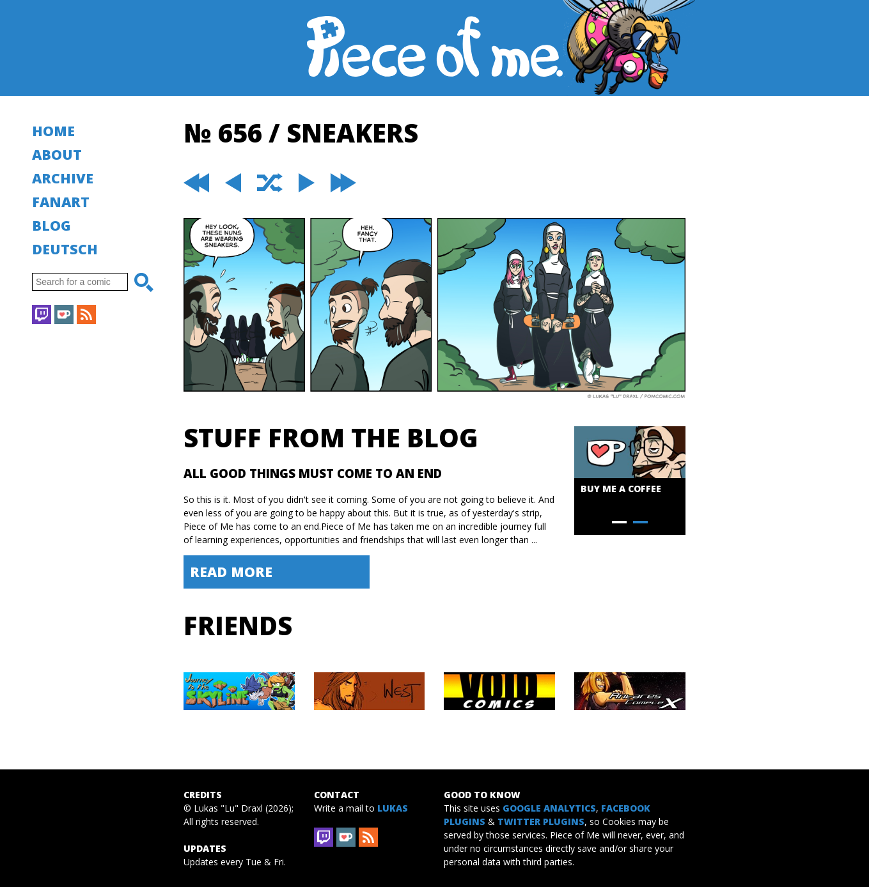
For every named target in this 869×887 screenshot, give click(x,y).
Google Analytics (549, 808)
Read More (231, 571)
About (57, 154)
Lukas (392, 808)
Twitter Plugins (540, 821)
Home (53, 130)
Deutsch (65, 249)
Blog (51, 225)
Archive (62, 178)
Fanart (61, 201)
